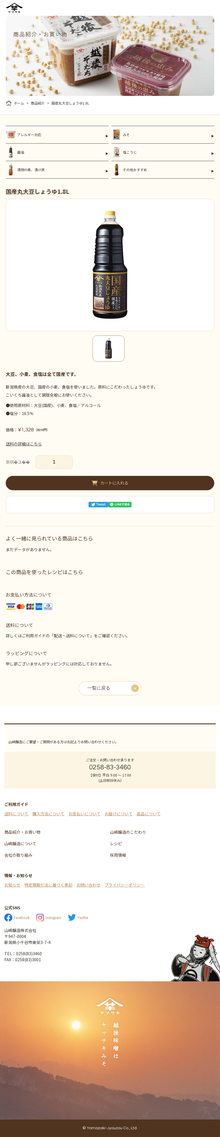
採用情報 (118, 855)
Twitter (78, 917)
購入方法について (48, 813)
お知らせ (12, 885)
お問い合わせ (88, 885)
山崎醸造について (20, 843)
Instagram (48, 918)
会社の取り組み (18, 855)
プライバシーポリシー (125, 885)
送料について (16, 813)
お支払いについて (84, 813)
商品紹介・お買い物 (22, 832)
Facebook (17, 918)
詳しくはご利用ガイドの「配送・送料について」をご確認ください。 (68, 635)
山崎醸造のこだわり (128, 832)
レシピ (116, 843)
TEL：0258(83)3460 (23, 953)
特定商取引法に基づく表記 (48, 885)
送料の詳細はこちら (24, 444)
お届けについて (119, 813)
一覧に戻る (98, 688)
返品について (149, 813)
